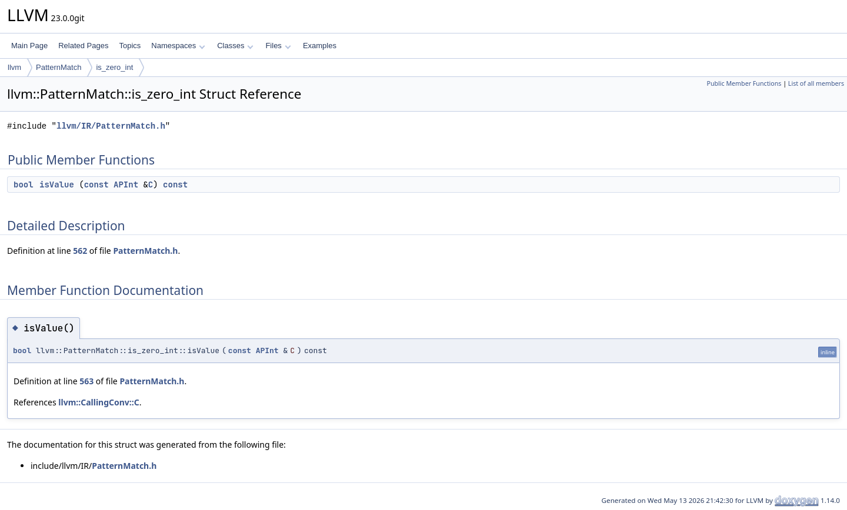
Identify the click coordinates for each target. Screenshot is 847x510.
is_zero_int (114, 67)
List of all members (816, 83)
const (96, 184)
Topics (130, 45)
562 (80, 250)
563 (86, 381)
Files (278, 45)
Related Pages (83, 45)
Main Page (29, 45)
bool (24, 184)
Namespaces (178, 45)
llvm (14, 67)
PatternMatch (58, 67)
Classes (235, 45)
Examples (319, 45)
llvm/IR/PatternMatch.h (110, 126)
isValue (56, 184)
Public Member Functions (743, 83)
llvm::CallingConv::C (98, 402)
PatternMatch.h (145, 250)
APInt (126, 184)
